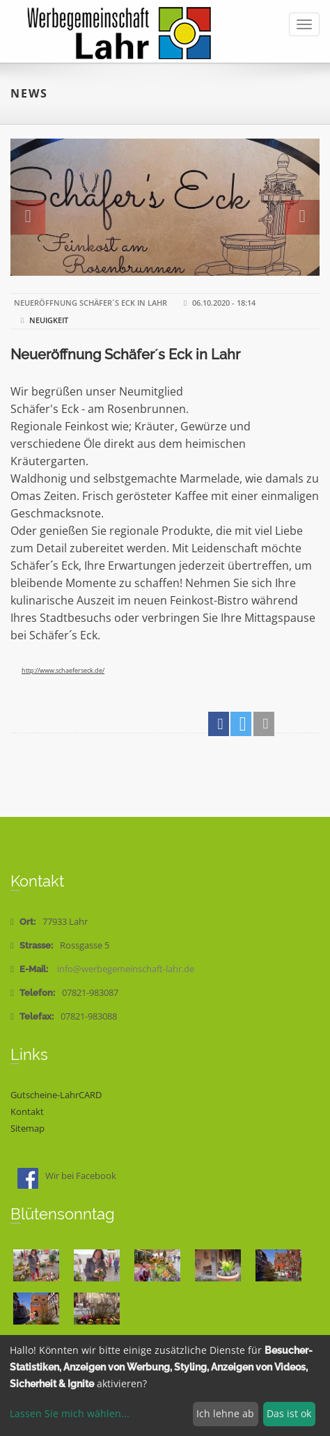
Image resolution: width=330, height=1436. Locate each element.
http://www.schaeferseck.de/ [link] (63, 670)
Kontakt (27, 1112)
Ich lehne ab (225, 1413)
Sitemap (27, 1128)
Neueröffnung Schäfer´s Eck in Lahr (125, 354)
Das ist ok (289, 1413)
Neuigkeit (48, 320)
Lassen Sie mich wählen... (69, 1413)
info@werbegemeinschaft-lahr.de (125, 969)
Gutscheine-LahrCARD (56, 1095)
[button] (218, 724)
